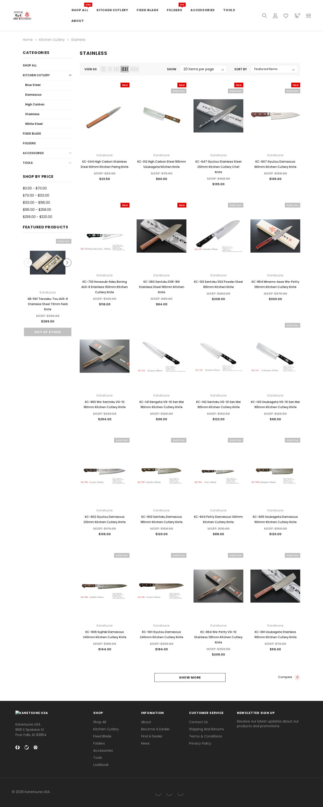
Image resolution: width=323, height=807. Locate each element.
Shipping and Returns (206, 729)
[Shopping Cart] (296, 15)
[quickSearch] (264, 15)
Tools (28, 163)
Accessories (33, 153)
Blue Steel (33, 85)
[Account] (275, 15)
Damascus (33, 95)
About (146, 722)
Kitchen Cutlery (36, 75)
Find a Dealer (151, 736)
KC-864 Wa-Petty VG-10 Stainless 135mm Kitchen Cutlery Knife (218, 637)
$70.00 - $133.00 (36, 195)
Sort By (240, 69)
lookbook (101, 764)
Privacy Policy (200, 743)
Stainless (32, 114)
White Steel (34, 124)
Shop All (30, 65)
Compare (289, 677)
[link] (299, 792)
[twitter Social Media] (26, 750)
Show (171, 69)
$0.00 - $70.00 (35, 188)
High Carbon (34, 104)
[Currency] (308, 15)
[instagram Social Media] (35, 750)
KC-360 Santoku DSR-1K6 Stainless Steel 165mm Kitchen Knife (161, 287)
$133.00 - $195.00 (36, 202)
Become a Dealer (155, 729)
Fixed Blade (32, 134)
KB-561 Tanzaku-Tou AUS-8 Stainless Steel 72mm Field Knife (48, 304)
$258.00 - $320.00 (37, 216)
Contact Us (198, 722)
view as (90, 69)
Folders (29, 143)
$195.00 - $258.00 (37, 209)
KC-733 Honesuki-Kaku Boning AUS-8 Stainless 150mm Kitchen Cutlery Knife (104, 287)
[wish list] (286, 15)
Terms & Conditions (205, 736)
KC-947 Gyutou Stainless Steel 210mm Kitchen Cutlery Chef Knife (218, 167)
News (145, 743)
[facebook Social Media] (17, 750)
